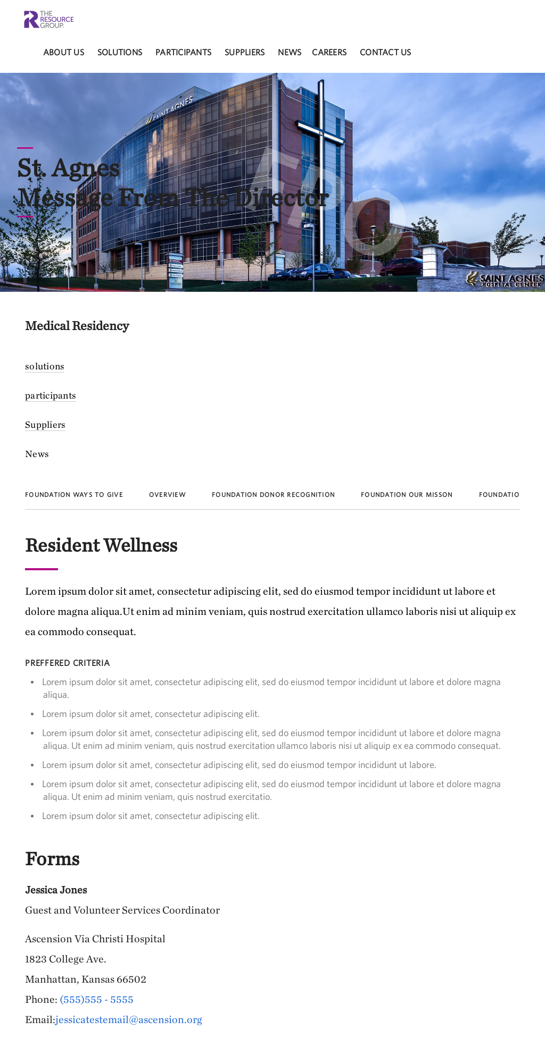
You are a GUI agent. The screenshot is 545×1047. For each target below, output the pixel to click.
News (289, 52)
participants (183, 52)
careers (329, 52)
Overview (167, 495)
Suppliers (245, 52)
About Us (63, 52)
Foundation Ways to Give (74, 495)
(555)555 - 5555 (97, 999)
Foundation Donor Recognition (273, 495)
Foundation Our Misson (406, 495)
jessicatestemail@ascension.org (128, 1019)
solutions (119, 52)
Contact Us (385, 52)
